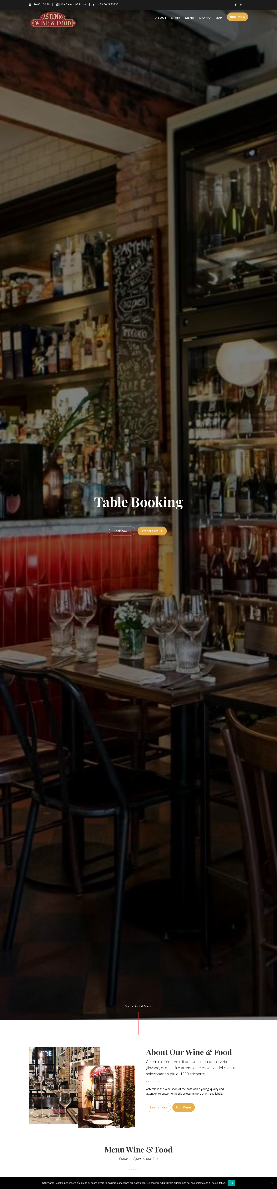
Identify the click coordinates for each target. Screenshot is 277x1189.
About (161, 17)
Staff (176, 17)
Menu (189, 17)
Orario (205, 17)
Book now (120, 529)
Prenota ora (153, 529)
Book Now (237, 18)
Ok (231, 1183)
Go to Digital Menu (138, 1006)
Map (218, 17)
